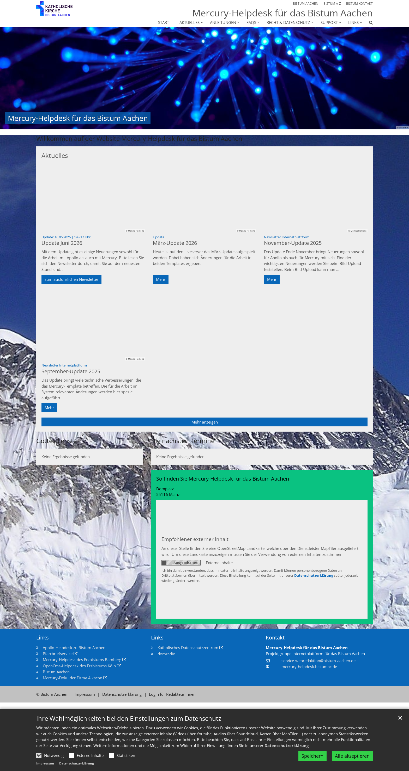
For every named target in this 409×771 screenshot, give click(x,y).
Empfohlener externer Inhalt (194, 539)
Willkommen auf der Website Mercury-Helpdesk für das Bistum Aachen (139, 138)
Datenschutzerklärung (286, 745)
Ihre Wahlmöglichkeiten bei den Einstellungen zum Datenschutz (128, 718)
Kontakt (275, 637)
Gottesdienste (56, 441)
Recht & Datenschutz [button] (288, 22)
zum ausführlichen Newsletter (71, 279)
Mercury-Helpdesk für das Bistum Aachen (307, 647)
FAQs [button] (251, 22)
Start (163, 22)
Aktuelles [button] (189, 22)
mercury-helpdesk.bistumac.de (309, 666)
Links (42, 637)
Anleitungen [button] (223, 22)
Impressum (45, 763)
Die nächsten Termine (182, 441)
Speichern (312, 756)
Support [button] (329, 22)
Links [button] (353, 22)
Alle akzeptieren (352, 756)
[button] (367, 23)
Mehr (160, 279)
